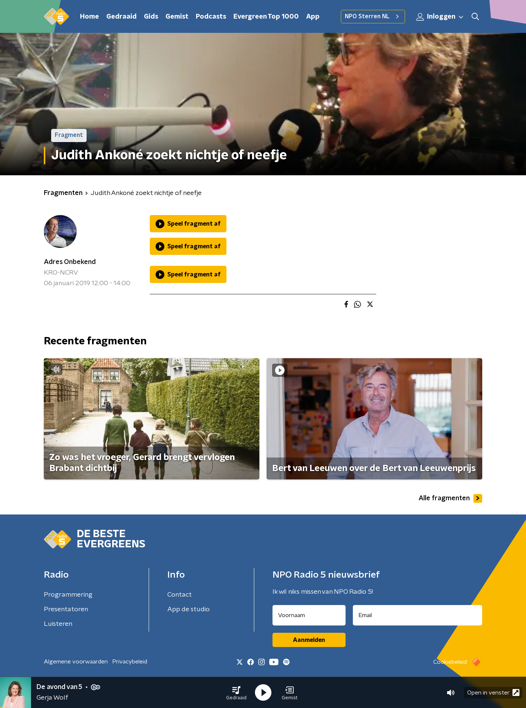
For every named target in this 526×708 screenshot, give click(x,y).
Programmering (68, 595)
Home (89, 17)
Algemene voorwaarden (76, 662)
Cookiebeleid (450, 662)
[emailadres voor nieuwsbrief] (418, 615)
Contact (179, 595)
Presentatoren (66, 609)
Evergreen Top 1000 (266, 17)
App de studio (188, 609)
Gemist (176, 17)
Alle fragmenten (450, 498)
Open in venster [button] (493, 692)
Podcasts (211, 17)
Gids (151, 17)
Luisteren (58, 624)
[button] (236, 692)
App (313, 17)
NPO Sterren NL (373, 16)
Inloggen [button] (440, 17)
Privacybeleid (129, 662)
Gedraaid (121, 17)
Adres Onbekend (70, 262)
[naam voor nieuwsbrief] (309, 615)
